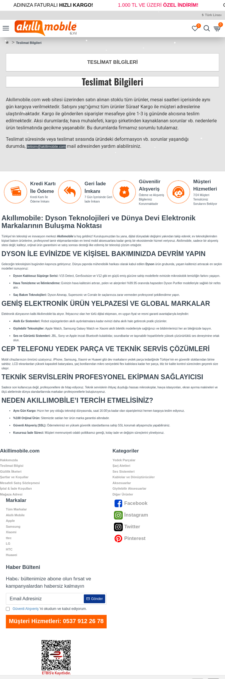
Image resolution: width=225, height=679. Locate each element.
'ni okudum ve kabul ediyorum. (46, 608)
